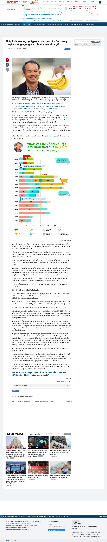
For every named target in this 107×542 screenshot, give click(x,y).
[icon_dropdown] (100, 2)
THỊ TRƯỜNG (70, 24)
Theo (41, 385)
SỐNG (75, 24)
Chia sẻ (67, 49)
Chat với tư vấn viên (56, 530)
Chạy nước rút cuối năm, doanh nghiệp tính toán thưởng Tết (60, 476)
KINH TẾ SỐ (63, 24)
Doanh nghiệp (22, 48)
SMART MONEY (42, 24)
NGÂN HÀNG (35, 24)
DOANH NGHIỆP (27, 24)
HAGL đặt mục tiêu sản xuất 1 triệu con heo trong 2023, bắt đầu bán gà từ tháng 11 (44, 106)
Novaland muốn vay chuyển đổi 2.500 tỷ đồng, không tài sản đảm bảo (60, 452)
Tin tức (86, 44)
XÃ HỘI (4, 24)
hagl (31, 396)
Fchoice (92, 24)
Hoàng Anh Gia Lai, (24, 396)
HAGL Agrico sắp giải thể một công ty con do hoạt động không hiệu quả (40, 103)
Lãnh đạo (93, 44)
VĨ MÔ (58, 24)
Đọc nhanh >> (61, 5)
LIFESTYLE (79, 24)
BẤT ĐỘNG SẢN (19, 24)
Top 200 (105, 516)
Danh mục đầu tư (11, 13)
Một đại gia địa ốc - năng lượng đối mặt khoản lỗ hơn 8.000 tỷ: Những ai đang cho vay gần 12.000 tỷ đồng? (37, 453)
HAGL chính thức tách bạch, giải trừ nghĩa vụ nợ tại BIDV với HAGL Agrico (41, 109)
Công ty (78, 44)
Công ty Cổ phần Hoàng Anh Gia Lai (40, 401)
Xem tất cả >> (68, 401)
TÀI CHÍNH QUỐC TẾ (51, 24)
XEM (67, 434)
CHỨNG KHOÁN (10, 24)
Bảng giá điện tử (10, 9)
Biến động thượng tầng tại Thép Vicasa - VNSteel (38, 476)
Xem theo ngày (35, 434)
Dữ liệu (88, 24)
